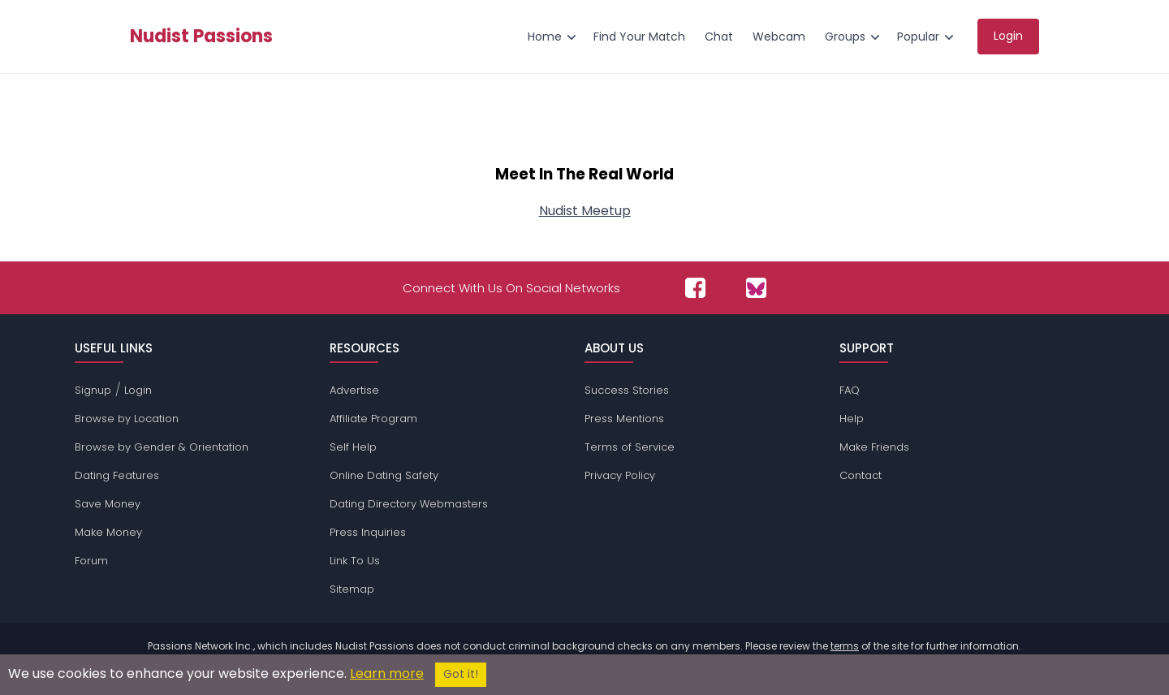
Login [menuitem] (1008, 36)
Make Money (108, 532)
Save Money (107, 504)
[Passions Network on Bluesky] (756, 288)
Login (138, 390)
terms (844, 646)
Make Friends (874, 447)
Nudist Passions (201, 36)
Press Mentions (624, 418)
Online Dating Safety (384, 475)
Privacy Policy (619, 475)
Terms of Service (629, 447)
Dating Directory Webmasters (409, 504)
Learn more (387, 673)
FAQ (849, 390)
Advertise (354, 390)
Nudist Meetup (585, 210)
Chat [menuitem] (719, 36)
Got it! (460, 674)
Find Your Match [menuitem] (639, 36)
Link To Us (355, 560)
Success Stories (626, 390)
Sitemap (352, 589)
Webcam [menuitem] (779, 36)
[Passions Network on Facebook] (695, 288)
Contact (860, 475)
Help (851, 418)
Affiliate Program (373, 418)
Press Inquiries (368, 532)
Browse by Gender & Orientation (161, 447)
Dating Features (117, 475)
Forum (91, 560)
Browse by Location (127, 418)
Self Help (353, 447)
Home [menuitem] (545, 36)
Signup (93, 390)
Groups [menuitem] (845, 36)
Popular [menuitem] (918, 36)
